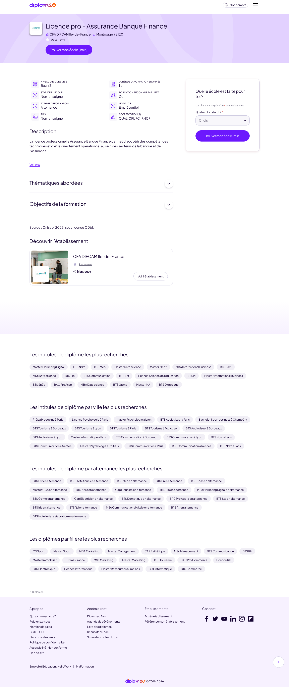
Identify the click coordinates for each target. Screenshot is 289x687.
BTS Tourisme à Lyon (88, 428)
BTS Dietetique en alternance (89, 481)
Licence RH (223, 560)
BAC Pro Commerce (194, 560)
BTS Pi (191, 375)
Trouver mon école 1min (223, 137)
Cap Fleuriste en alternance (133, 489)
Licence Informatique (78, 569)
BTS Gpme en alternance (49, 498)
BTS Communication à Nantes (52, 446)
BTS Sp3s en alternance (206, 481)
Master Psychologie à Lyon (134, 419)
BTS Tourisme (163, 560)
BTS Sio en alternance (174, 489)
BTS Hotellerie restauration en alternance (59, 516)
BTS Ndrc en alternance (91, 489)
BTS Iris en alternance (47, 507)
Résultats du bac (98, 632)
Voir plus (35, 166)
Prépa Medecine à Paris (48, 419)
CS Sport (39, 551)
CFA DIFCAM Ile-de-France (70, 36)
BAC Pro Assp (63, 384)
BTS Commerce (191, 569)
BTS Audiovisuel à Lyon (47, 437)
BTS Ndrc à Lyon (221, 437)
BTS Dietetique (169, 384)
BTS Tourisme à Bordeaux (49, 428)
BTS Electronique (44, 569)
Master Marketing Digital (48, 367)
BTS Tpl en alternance (83, 507)
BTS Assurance (75, 560)
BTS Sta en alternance (230, 498)
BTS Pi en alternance (169, 481)
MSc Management (186, 551)
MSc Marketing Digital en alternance (220, 489)
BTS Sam (226, 367)
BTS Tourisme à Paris (123, 428)
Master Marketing (133, 560)
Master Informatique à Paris (89, 437)
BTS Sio (70, 375)
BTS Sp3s (39, 384)
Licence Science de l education (158, 375)
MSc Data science (44, 375)
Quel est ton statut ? (208, 113)
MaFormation (85, 666)
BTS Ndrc (79, 367)
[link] (135, 681)
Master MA (143, 384)
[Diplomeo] (43, 6)
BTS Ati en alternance (184, 507)
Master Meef (158, 367)
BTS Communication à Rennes (191, 446)
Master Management (122, 551)
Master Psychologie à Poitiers (99, 446)
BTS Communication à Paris (145, 446)
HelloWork (64, 666)
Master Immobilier (45, 560)
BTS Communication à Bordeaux (136, 437)
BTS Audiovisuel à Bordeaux (204, 428)
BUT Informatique (160, 569)
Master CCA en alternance (50, 489)
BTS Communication (96, 375)
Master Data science (127, 367)
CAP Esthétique (154, 551)
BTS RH (247, 551)
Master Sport (61, 551)
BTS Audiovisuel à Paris (175, 419)
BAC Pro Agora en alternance (189, 498)
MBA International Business (193, 367)
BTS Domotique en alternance (141, 498)
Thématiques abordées (101, 185)
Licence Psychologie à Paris (90, 419)
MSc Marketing (103, 560)
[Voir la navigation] (255, 6)
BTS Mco (100, 367)
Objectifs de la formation (101, 206)
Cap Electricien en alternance (93, 498)
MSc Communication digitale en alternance (134, 507)
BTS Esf (124, 375)
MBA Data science (92, 384)
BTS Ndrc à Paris (230, 446)
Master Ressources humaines (120, 569)
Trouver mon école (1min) (69, 51)
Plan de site (37, 652)
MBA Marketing (89, 551)
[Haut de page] (278, 662)
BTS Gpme (120, 384)
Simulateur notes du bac (103, 637)
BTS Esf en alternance (47, 481)
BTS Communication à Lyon (184, 437)
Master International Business (223, 375)
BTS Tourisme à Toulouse (161, 428)
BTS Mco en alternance (132, 481)
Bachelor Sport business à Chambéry (222, 419)
